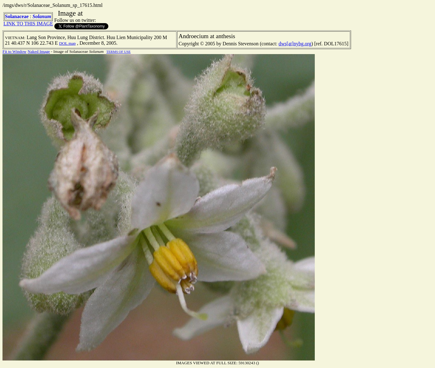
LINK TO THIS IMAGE (28, 23)
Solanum (41, 16)
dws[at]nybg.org (295, 43)
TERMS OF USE (118, 51)
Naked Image (38, 51)
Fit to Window (14, 51)
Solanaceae (17, 16)
